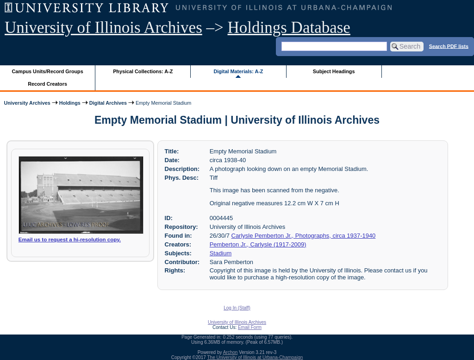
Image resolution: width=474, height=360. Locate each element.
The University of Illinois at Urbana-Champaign (255, 357)
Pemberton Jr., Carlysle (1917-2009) (258, 244)
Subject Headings (334, 71)
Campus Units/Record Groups (47, 71)
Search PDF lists (448, 46)
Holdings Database (289, 28)
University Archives (27, 103)
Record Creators (47, 84)
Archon (230, 352)
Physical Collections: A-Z (143, 71)
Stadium (221, 253)
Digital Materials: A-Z (238, 71)
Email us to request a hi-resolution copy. (70, 239)
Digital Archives (108, 103)
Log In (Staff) (237, 307)
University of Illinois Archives (103, 28)
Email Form (250, 327)
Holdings (70, 103)
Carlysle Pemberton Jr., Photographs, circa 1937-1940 (303, 235)
